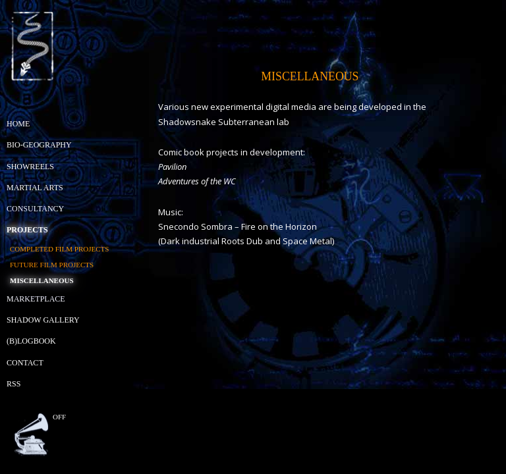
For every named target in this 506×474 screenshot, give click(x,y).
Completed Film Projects (59, 249)
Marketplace (36, 298)
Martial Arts (35, 187)
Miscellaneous (42, 280)
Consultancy (35, 208)
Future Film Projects (52, 265)
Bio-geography (39, 144)
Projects (27, 229)
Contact (25, 362)
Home (18, 123)
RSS (13, 383)
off (59, 417)
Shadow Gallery (43, 320)
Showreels (30, 166)
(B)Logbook (31, 341)
